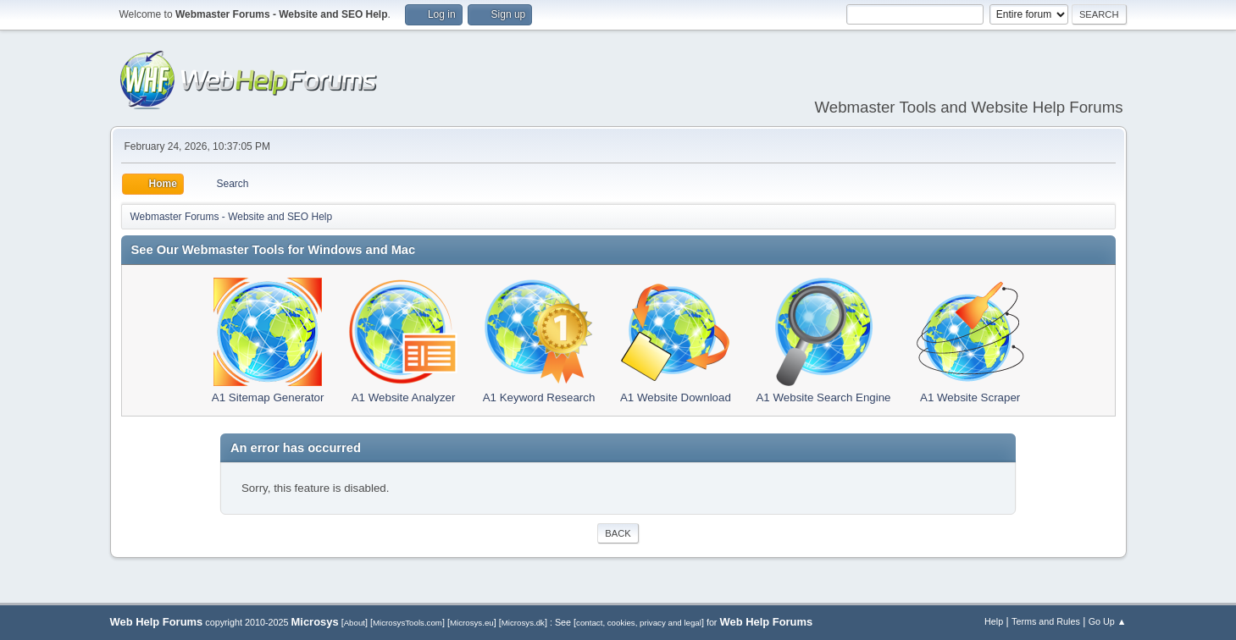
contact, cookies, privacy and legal (638, 622)
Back (617, 533)
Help (993, 621)
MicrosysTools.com (407, 622)
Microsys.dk (523, 622)
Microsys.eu (472, 622)
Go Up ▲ (1108, 621)
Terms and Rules (1046, 621)
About (354, 622)
